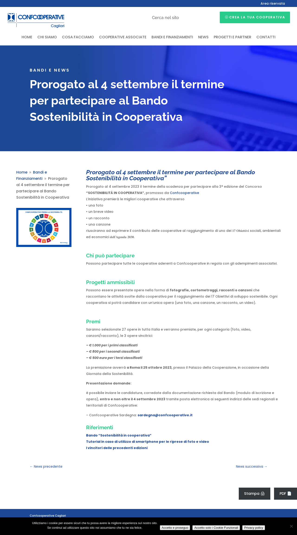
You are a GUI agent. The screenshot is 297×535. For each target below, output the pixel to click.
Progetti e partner (232, 38)
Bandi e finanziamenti (172, 38)
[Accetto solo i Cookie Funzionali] (291, 526)
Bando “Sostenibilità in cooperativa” (119, 435)
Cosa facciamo (78, 38)
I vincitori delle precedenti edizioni (117, 448)
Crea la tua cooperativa (257, 17)
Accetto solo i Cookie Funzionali (216, 527)
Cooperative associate (122, 38)
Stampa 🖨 (254, 493)
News (203, 38)
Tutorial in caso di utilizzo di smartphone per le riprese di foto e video (147, 441)
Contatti (265, 38)
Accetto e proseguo (175, 527)
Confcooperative (184, 192)
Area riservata (273, 4)
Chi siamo (47, 38)
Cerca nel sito (165, 17)
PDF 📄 (286, 493)
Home (27, 38)
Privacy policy (253, 527)
